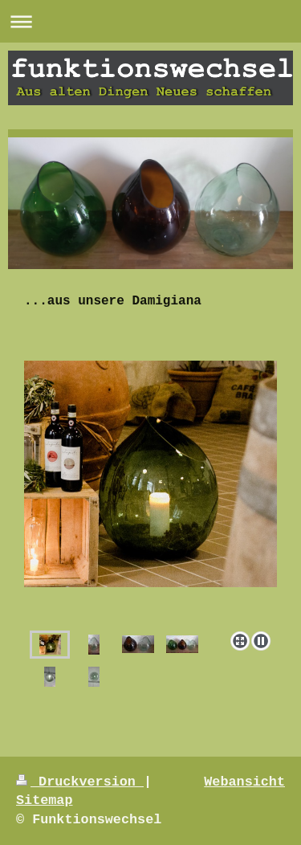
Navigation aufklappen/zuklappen (150, 21)
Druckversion (80, 782)
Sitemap (44, 800)
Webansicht (244, 782)
